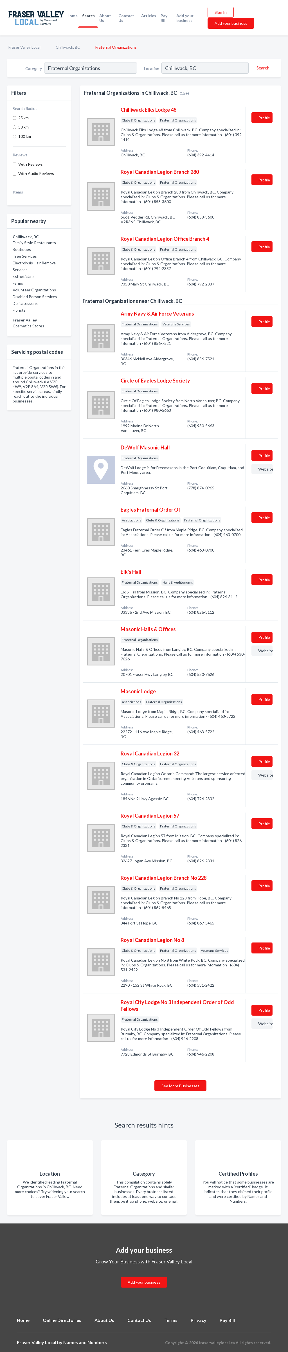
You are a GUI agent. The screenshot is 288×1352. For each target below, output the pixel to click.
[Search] (262, 67)
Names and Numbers (85, 1342)
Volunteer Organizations (34, 289)
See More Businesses (180, 1085)
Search (88, 15)
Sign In (221, 12)
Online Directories (62, 1320)
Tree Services (25, 256)
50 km (23, 127)
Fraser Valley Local (24, 47)
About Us (105, 18)
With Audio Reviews (36, 173)
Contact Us (126, 18)
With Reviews (30, 164)
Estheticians (24, 276)
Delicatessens (25, 303)
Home (72, 15)
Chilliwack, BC (68, 47)
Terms (170, 1320)
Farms (18, 283)
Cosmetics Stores (28, 325)
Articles (148, 15)
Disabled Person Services (35, 296)
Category (33, 68)
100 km (24, 136)
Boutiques (22, 249)
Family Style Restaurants (34, 242)
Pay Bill (164, 18)
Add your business (185, 18)
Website (265, 469)
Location (151, 68)
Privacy (198, 1320)
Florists (19, 310)
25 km (23, 117)
